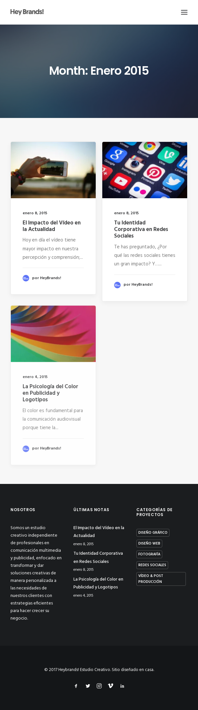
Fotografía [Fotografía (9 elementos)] (149, 554)
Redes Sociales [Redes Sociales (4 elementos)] (152, 565)
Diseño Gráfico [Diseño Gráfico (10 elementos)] (153, 533)
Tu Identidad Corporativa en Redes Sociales (141, 230)
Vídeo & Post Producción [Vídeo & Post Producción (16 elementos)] (150, 579)
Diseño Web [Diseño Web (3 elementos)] (149, 544)
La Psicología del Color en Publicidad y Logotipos (50, 414)
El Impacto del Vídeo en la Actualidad (52, 226)
